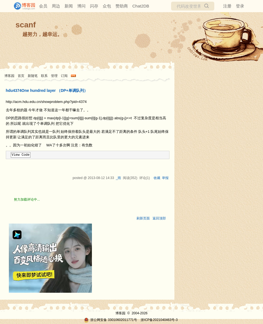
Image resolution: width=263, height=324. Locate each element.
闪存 (94, 6)
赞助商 (121, 6)
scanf (26, 24)
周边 (56, 6)
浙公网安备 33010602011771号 (110, 320)
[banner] (22, 6)
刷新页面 (143, 218)
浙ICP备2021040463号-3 (159, 320)
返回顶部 (159, 218)
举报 (165, 178)
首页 (21, 76)
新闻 (69, 6)
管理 (54, 76)
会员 (43, 6)
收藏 (157, 178)
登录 (240, 6)
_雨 (118, 178)
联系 (44, 76)
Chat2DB (140, 6)
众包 (107, 6)
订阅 (64, 76)
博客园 (9, 76)
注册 (227, 6)
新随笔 (33, 76)
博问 (81, 6)
